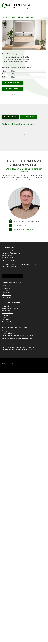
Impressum (5, 347)
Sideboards (5, 320)
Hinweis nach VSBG (25, 349)
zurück (13, 94)
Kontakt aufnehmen (14, 276)
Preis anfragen (13, 89)
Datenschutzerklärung (19, 347)
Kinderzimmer (6, 293)
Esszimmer (5, 290)
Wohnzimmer (6, 297)
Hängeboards (6, 310)
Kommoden (5, 315)
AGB (30, 347)
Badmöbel (5, 306)
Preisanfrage (30, 117)
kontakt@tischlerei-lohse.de (23, 230)
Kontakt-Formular (12, 266)
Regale (4, 317)
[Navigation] (42, 5)
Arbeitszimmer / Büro (9, 286)
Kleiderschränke (7, 313)
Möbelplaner (12, 117)
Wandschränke (7, 322)
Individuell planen (13, 83)
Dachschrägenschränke (10, 308)
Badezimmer (6, 288)
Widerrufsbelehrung (8, 349)
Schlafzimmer (6, 295)
